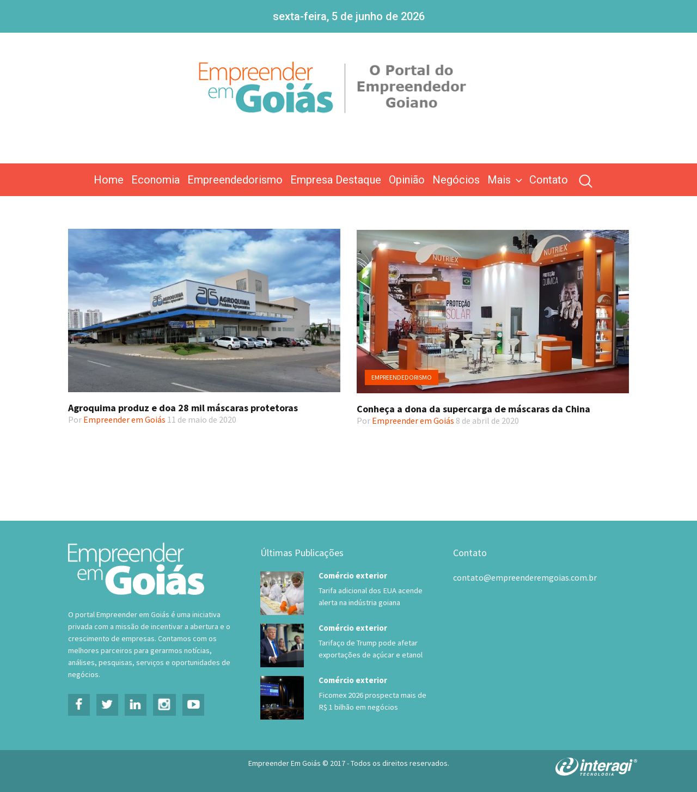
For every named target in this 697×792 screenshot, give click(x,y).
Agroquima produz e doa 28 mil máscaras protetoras (183, 407)
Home (109, 179)
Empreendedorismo (235, 179)
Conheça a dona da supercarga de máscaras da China (473, 409)
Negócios (456, 179)
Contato (548, 179)
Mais (505, 179)
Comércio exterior (353, 575)
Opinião (407, 179)
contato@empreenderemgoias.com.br (525, 577)
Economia (155, 179)
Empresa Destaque (335, 179)
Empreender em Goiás (124, 419)
